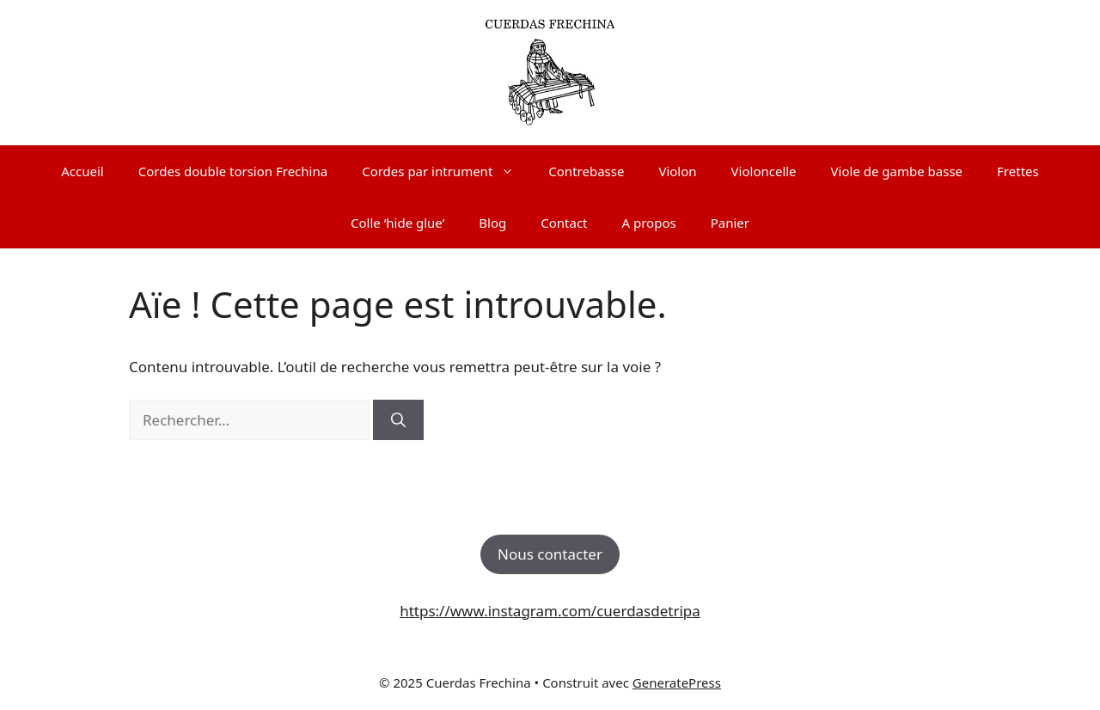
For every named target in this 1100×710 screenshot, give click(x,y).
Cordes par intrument (446, 171)
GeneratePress (676, 682)
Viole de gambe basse (896, 171)
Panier (730, 222)
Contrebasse (586, 171)
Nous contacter (550, 554)
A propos (649, 222)
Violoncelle (764, 171)
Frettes (1018, 171)
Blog (492, 222)
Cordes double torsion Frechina (232, 171)
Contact (564, 222)
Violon (677, 171)
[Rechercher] (398, 420)
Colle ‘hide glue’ (397, 222)
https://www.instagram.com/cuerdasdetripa (550, 611)
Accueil (82, 171)
